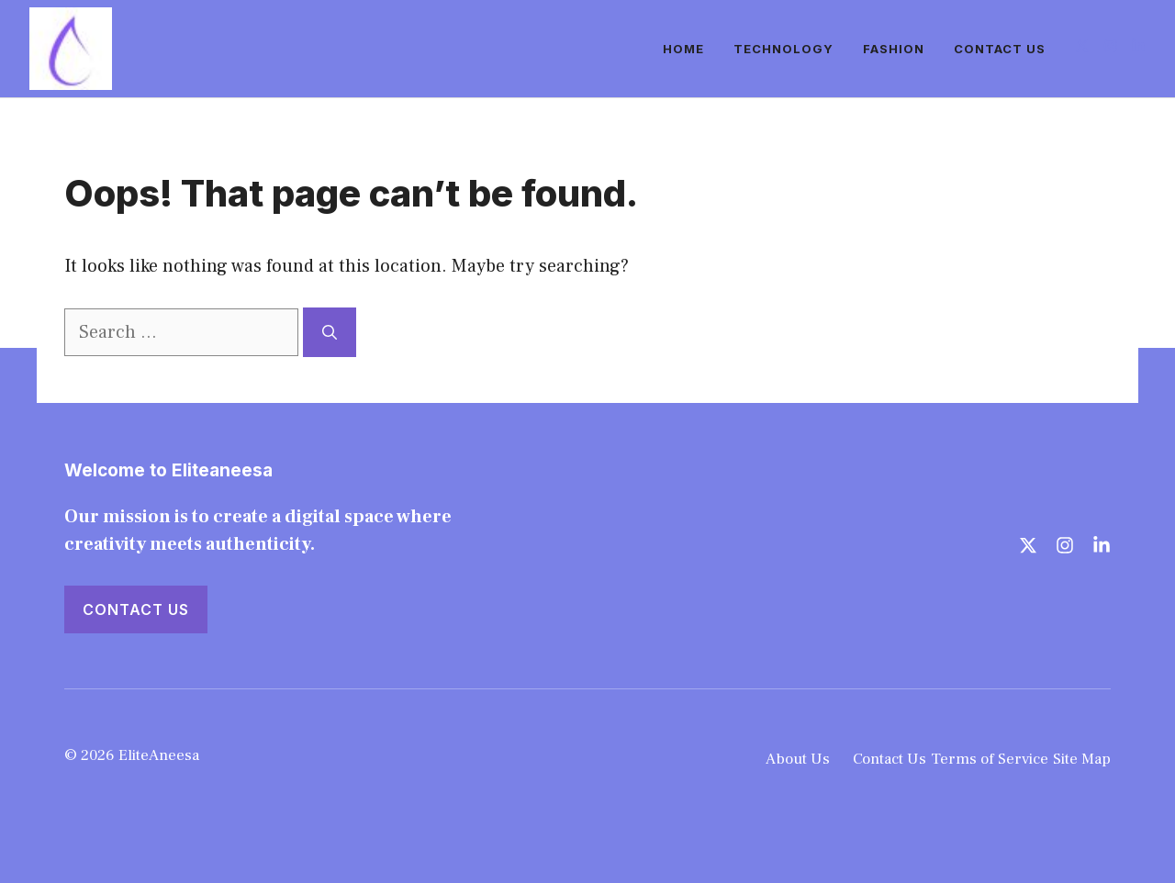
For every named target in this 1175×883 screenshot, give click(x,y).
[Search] (329, 332)
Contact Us (1000, 48)
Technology (783, 48)
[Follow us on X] (1082, 48)
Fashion (893, 48)
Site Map (1082, 759)
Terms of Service (989, 759)
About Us (798, 759)
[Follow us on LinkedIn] (1138, 48)
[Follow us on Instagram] (1110, 48)
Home (683, 48)
